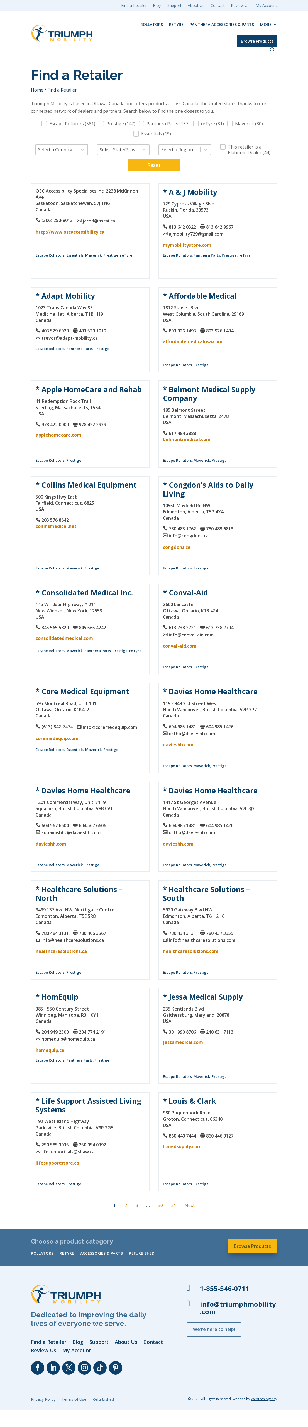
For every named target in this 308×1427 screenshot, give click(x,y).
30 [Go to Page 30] (160, 1205)
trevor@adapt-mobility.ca (69, 338)
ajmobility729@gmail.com (196, 234)
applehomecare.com (58, 435)
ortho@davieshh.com (192, 734)
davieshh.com (178, 745)
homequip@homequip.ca (68, 1039)
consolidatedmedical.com (64, 638)
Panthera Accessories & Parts (222, 24)
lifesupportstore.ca (57, 1163)
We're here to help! (214, 1329)
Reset (154, 165)
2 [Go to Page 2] (125, 1205)
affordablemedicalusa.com (193, 341)
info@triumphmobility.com (238, 1307)
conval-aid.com (180, 646)
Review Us (240, 6)
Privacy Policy (43, 1399)
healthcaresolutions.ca (61, 951)
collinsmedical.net (56, 526)
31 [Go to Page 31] (173, 1205)
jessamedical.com (183, 1042)
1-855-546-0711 (225, 1288)
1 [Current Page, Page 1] (114, 1205)
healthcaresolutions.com (191, 951)
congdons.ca (176, 547)
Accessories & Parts (101, 1253)
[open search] (271, 49)
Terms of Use (74, 1399)
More (266, 24)
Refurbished (142, 1253)
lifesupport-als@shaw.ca (68, 1152)
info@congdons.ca (189, 536)
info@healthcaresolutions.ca (72, 940)
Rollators (151, 24)
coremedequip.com (57, 738)
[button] (68, 123)
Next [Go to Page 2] (190, 1205)
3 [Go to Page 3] (137, 1205)
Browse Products (257, 41)
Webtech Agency (264, 1399)
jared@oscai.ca (99, 221)
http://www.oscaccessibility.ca (70, 232)
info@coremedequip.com (110, 727)
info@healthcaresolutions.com (202, 940)
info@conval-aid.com (191, 635)
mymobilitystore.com (187, 245)
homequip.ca (50, 1050)
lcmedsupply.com (182, 1146)
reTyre (176, 24)
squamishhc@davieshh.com (71, 832)
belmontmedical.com (187, 439)
